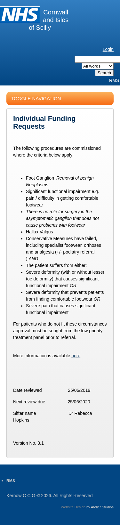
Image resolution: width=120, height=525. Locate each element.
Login (108, 49)
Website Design (73, 507)
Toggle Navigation (36, 98)
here (75, 355)
